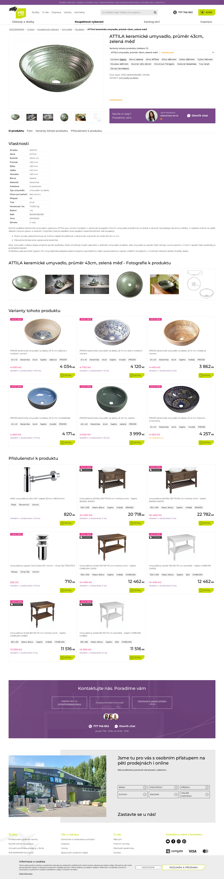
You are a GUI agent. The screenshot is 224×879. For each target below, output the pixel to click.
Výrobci (117, 852)
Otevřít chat (125, 726)
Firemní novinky (121, 844)
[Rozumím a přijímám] (183, 867)
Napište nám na (69, 703)
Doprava (56, 12)
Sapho (123, 59)
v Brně (152, 702)
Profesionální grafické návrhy (23, 839)
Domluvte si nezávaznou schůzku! (78, 839)
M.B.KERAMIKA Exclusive (21, 852)
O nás (45, 12)
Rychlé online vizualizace (21, 844)
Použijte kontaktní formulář (109, 702)
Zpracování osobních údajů (74, 852)
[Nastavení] (148, 867)
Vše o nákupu (70, 834)
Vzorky (68, 12)
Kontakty (79, 12)
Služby (35, 12)
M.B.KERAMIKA (16, 29)
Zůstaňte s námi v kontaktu (184, 834)
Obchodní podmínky (123, 848)
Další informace (25, 873)
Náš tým (117, 839)
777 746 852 (99, 726)
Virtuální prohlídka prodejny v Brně (26, 848)
